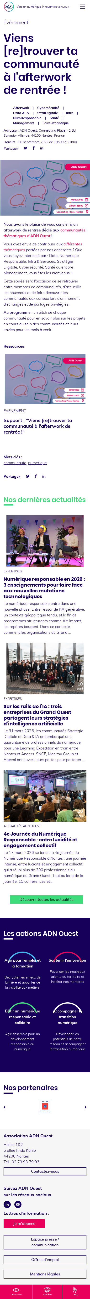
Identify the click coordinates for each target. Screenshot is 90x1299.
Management (23, 123)
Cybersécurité (48, 108)
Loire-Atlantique (55, 123)
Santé (54, 118)
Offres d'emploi (45, 1260)
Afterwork (21, 108)
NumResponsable (27, 118)
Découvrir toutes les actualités (47, 900)
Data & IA (21, 113)
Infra (70, 113)
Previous (4, 1107)
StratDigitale (47, 113)
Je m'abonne (24, 1224)
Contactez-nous (45, 1171)
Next (85, 1107)
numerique (37, 463)
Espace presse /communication (45, 1242)
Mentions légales (45, 1274)
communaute (15, 463)
